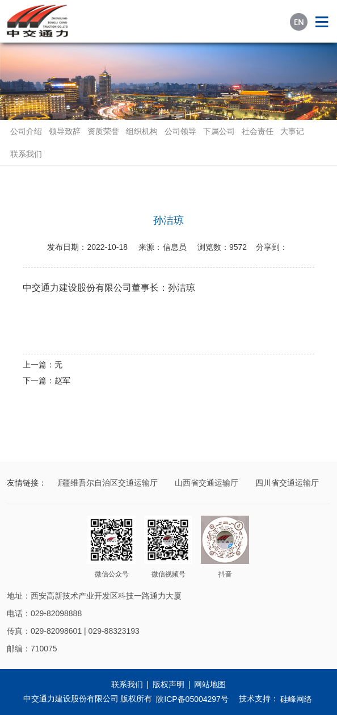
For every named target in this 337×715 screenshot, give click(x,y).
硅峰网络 (296, 699)
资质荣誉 (103, 131)
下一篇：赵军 (46, 380)
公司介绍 (26, 131)
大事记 (292, 131)
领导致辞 (65, 131)
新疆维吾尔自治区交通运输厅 (107, 482)
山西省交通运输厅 (207, 482)
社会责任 (257, 131)
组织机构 (142, 131)
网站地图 (210, 684)
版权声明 (168, 684)
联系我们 (26, 153)
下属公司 (219, 131)
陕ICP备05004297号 (192, 699)
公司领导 (180, 131)
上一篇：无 (42, 364)
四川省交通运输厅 (288, 482)
